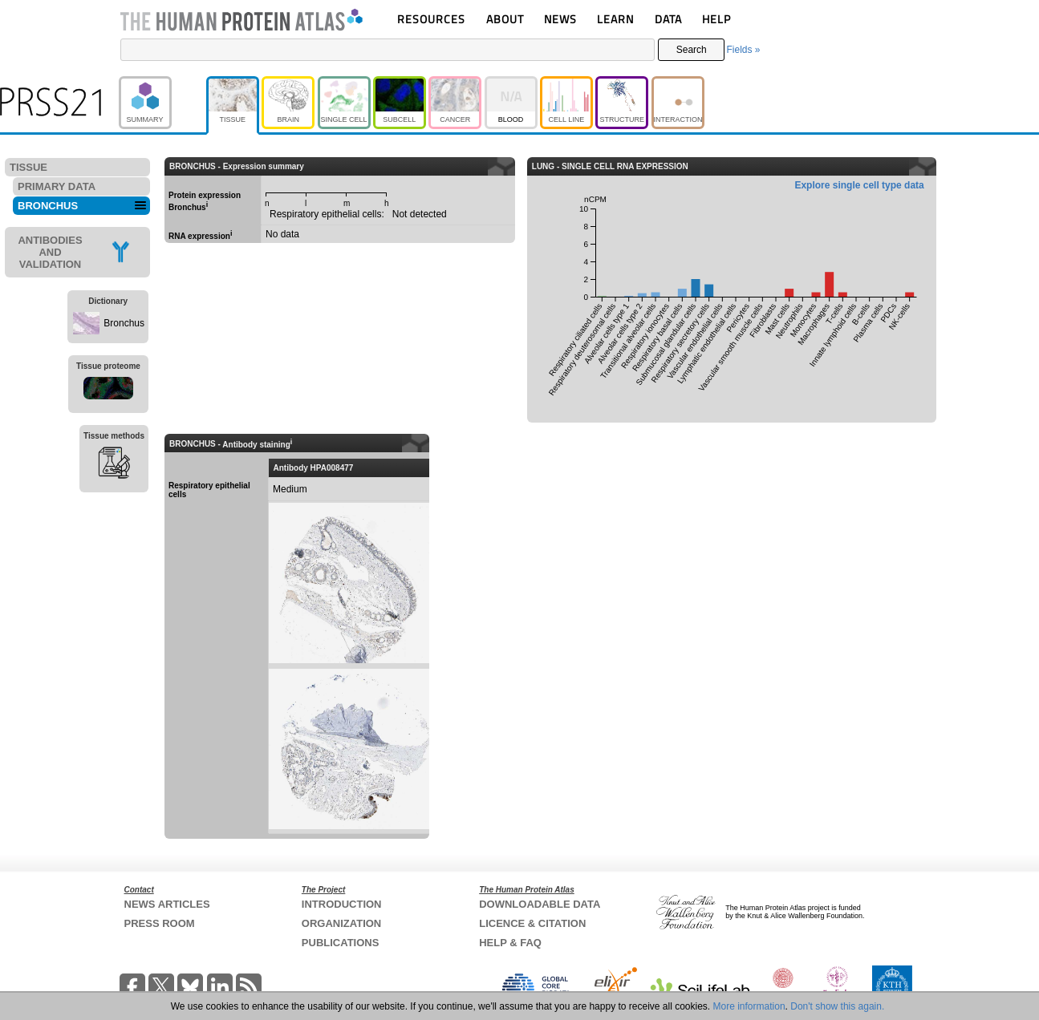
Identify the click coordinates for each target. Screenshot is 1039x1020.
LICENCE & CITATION (532, 923)
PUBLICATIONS (340, 943)
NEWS (560, 18)
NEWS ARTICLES (167, 904)
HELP (716, 18)
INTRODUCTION (342, 904)
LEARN (615, 18)
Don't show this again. (837, 1006)
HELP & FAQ (510, 943)
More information (749, 1006)
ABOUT (505, 18)
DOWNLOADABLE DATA (539, 904)
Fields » (743, 49)
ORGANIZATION (341, 923)
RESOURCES (431, 18)
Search (691, 49)
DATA (668, 18)
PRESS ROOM (159, 923)
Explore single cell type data (858, 185)
